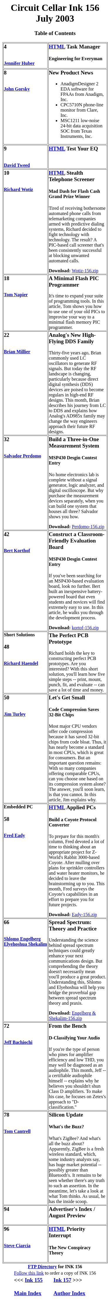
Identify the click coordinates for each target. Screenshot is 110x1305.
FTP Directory (42, 1266)
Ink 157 (62, 1280)
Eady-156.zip (84, 914)
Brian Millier (17, 351)
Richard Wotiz (18, 189)
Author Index (69, 1293)
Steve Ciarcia (17, 1245)
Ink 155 (34, 1280)
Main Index (27, 1293)
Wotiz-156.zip (85, 270)
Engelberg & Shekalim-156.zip (72, 1016)
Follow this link (29, 1273)
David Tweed (17, 165)
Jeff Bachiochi (18, 1042)
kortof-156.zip (85, 627)
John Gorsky (17, 88)
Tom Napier (16, 294)
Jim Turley (15, 714)
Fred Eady (14, 835)
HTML (57, 47)
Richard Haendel (21, 663)
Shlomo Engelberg (22, 938)
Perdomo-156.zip (88, 526)
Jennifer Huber (19, 63)
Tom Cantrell (17, 1131)
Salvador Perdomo (22, 455)
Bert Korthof (17, 550)
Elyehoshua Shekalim (25, 944)
